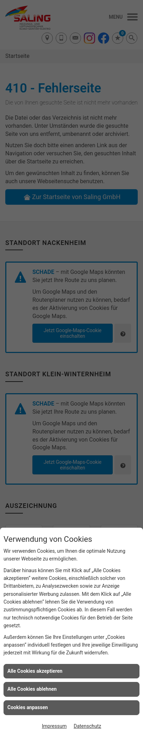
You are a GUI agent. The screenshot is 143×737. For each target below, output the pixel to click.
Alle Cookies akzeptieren (34, 671)
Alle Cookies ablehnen (32, 689)
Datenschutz (87, 726)
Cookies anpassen (27, 707)
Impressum (54, 726)
